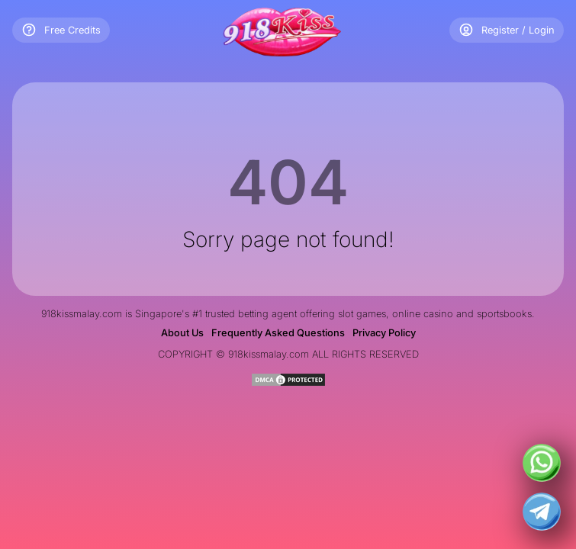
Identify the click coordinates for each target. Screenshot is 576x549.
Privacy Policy (384, 333)
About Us (182, 333)
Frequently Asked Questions (278, 333)
